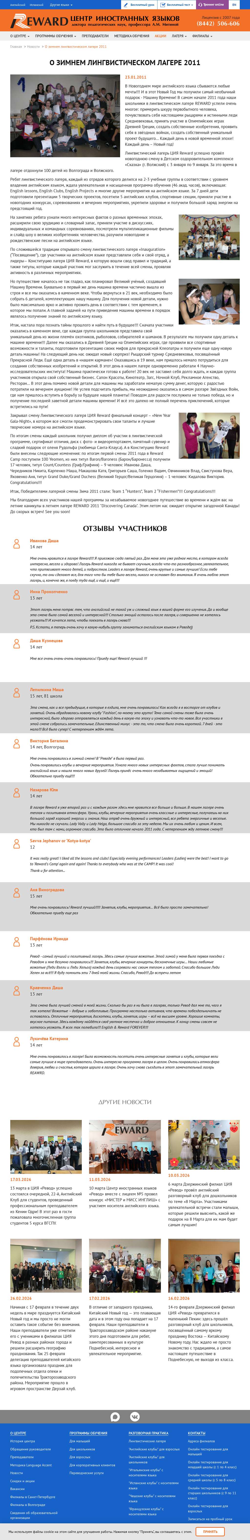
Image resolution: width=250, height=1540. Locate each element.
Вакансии (17, 1488)
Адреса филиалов (201, 1441)
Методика (131, 36)
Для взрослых (80, 1457)
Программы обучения (55, 36)
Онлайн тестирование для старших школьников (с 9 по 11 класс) (212, 1492)
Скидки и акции (22, 1480)
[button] (61, 4)
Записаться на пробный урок (210, 1517)
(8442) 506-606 (216, 24)
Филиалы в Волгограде (27, 1504)
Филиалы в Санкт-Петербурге (32, 1496)
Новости (33, 46)
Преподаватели (95, 36)
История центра (22, 1441)
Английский (17, 5)
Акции (160, 36)
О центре (20, 36)
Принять (210, 1531)
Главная (16, 46)
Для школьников (82, 1449)
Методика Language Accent (31, 1464)
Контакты (196, 1433)
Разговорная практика (148, 1433)
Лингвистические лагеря (147, 1441)
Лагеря (179, 36)
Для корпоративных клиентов (92, 1464)
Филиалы (202, 36)
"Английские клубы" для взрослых (154, 1449)
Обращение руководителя (30, 1449)
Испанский (36, 5)
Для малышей (80, 1441)
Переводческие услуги (87, 1472)
